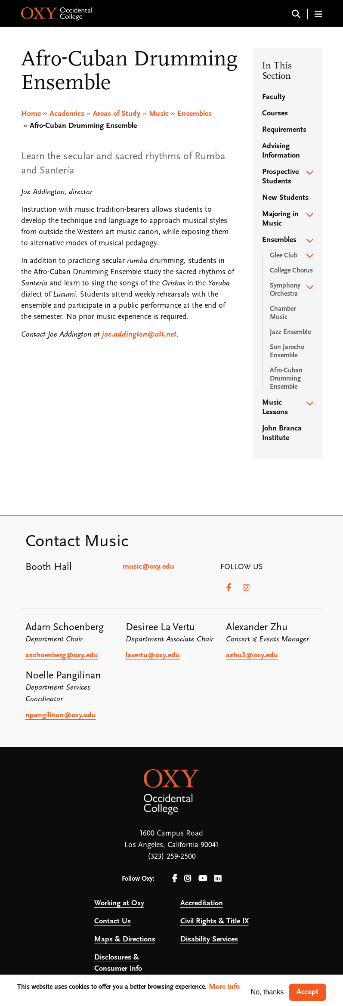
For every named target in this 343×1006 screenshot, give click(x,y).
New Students (285, 198)
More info (224, 987)
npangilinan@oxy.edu (60, 715)
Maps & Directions (124, 939)
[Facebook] (229, 587)
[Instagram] (246, 587)
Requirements (284, 130)
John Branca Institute (282, 433)
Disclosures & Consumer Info (118, 963)
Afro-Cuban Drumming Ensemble (286, 378)
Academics (66, 114)
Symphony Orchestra (285, 289)
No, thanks (267, 992)
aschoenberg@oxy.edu (61, 655)
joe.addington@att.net (139, 335)
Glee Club (283, 255)
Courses (275, 113)
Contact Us (112, 921)
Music (159, 114)
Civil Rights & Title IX (214, 921)
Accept (307, 992)
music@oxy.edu (148, 567)
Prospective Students (280, 177)
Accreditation (201, 903)
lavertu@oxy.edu (153, 655)
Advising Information (281, 151)
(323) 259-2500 (172, 857)
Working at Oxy (119, 903)
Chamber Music (283, 313)
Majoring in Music (280, 219)
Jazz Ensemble (290, 332)
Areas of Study (116, 114)
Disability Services (209, 939)
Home (31, 114)
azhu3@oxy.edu (252, 655)
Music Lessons (275, 407)
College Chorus (291, 270)
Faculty (273, 97)
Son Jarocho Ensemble (287, 351)
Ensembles (194, 114)
